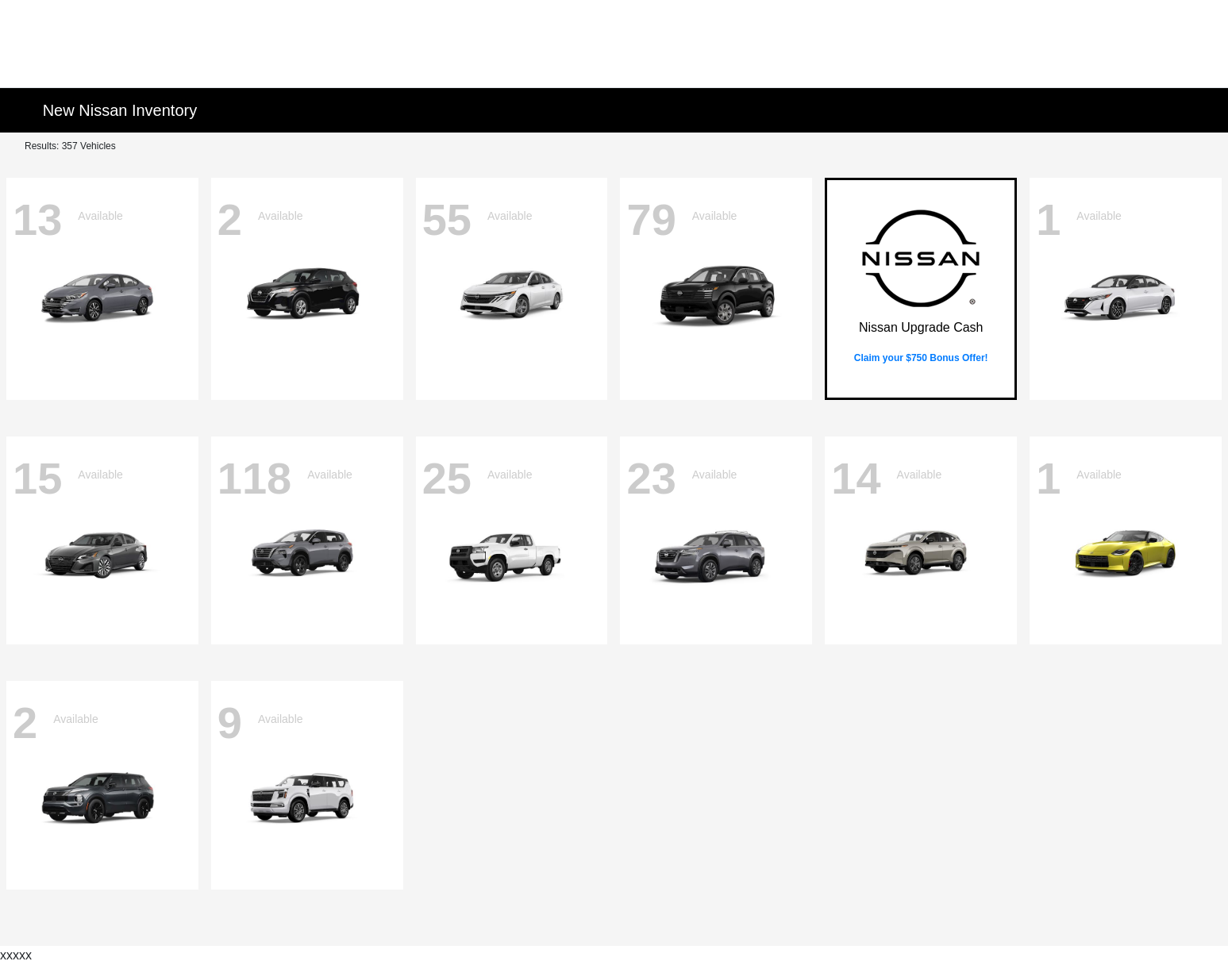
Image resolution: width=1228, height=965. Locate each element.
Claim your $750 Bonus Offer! (921, 357)
